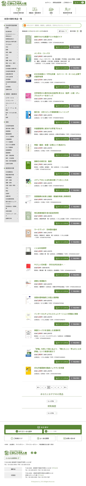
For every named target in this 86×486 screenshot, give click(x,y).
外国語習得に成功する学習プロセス (48, 128)
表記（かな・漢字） (11, 63)
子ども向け (9, 44)
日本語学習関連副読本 (11, 83)
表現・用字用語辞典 (11, 161)
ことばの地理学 (40, 248)
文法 (7, 47)
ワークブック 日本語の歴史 (45, 229)
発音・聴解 (9, 52)
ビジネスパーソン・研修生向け (11, 35)
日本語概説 (9, 177)
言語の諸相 (9, 211)
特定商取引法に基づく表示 (46, 444)
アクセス (54, 468)
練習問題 (8, 66)
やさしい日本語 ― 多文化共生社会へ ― (49, 264)
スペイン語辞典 (10, 136)
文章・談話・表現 (10, 185)
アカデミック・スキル (11, 215)
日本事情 (8, 87)
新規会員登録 (57, 2)
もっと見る (51, 401)
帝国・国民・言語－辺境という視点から (50, 145)
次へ (65, 387)
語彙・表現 (9, 60)
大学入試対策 (9, 77)
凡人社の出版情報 (11, 458)
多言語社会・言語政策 (11, 207)
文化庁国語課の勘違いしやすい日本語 (49, 368)
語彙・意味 (9, 182)
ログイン (48, 2)
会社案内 (12, 444)
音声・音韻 (9, 180)
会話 (7, 58)
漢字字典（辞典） (10, 128)
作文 (7, 55)
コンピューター (10, 100)
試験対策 (8, 196)
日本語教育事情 (10, 199)
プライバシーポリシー (32, 444)
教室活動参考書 (10, 174)
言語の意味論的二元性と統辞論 (46, 297)
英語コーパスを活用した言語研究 (47, 330)
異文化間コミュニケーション (11, 202)
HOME (6, 444)
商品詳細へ (76, 47)
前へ (38, 387)
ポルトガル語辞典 (10, 144)
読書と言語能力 (40, 281)
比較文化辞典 (9, 163)
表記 (7, 191)
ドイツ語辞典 (9, 142)
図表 (7, 117)
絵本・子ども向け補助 (11, 114)
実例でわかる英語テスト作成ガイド (48, 36)
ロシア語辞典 (9, 147)
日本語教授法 (9, 172)
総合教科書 (9, 31)
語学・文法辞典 (10, 158)
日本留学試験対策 (10, 71)
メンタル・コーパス (42, 53)
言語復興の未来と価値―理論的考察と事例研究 (52, 196)
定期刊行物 (9, 89)
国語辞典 (8, 153)
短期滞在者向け (10, 39)
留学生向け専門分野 (11, 41)
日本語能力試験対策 (11, 68)
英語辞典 (8, 131)
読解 (7, 49)
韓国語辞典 (9, 134)
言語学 (7, 193)
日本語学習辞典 (10, 126)
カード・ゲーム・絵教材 (11, 109)
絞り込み (62, 31)
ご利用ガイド (67, 2)
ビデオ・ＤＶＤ (10, 98)
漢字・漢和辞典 (10, 155)
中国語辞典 (9, 139)
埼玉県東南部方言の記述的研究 (46, 213)
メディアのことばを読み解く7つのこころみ (51, 180)
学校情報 (8, 79)
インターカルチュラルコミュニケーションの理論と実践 (56, 314)
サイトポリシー (20, 444)
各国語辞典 (9, 150)
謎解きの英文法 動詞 (43, 161)
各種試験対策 (9, 74)
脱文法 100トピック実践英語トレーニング (51, 112)
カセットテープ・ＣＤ (11, 104)
